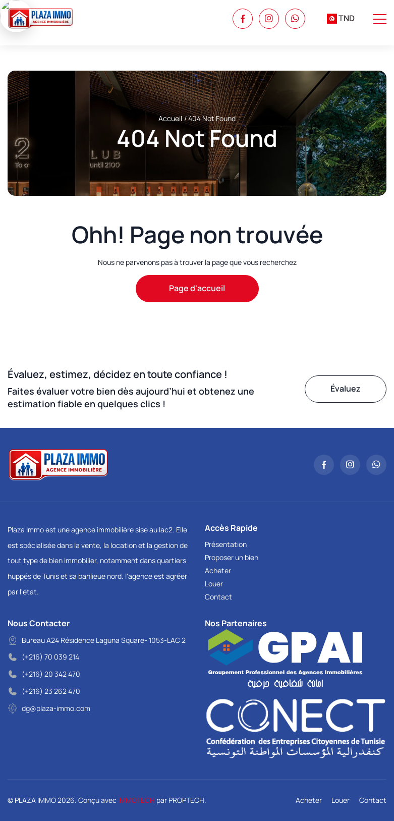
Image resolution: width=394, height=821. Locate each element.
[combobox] (340, 19)
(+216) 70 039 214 (50, 657)
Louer (214, 583)
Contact (218, 596)
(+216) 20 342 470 (51, 674)
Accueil (170, 118)
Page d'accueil (197, 288)
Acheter (218, 570)
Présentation (226, 544)
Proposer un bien (231, 557)
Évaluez (345, 388)
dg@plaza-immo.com (56, 708)
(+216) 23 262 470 (51, 691)
